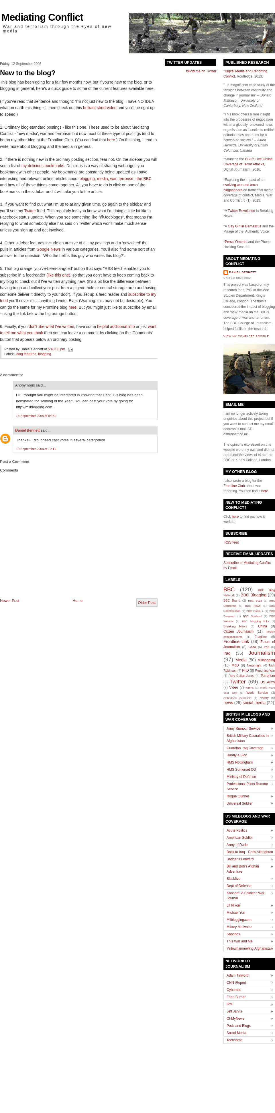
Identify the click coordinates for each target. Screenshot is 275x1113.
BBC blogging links (255, 621)
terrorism (126, 178)
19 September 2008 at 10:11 (36, 449)
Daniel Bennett (27, 430)
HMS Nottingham (240, 762)
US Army (267, 682)
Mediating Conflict (42, 17)
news (228, 702)
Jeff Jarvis (234, 1011)
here (111, 140)
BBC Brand (231, 600)
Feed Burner (236, 997)
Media (241, 660)
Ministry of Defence (241, 777)
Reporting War (265, 670)
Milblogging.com (239, 920)
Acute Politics (237, 830)
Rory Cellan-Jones (241, 675)
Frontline (261, 636)
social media (254, 702)
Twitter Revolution (241, 211)
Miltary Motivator (239, 927)
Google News (49, 249)
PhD (245, 670)
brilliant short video (100, 107)
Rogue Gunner (238, 796)
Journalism (261, 653)
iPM (230, 1004)
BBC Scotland (252, 616)
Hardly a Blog (237, 755)
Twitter (30, 210)
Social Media (236, 1033)
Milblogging (266, 660)
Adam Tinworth (238, 975)
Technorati (234, 1040)
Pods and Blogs (239, 1026)
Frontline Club (234, 486)
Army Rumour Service (243, 728)
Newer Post (9, 600)
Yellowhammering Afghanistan (249, 948)
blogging (87, 178)
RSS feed (231, 542)
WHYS (249, 687)
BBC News (252, 605)
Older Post (147, 602)
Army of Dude (237, 845)
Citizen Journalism (238, 631)
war (113, 178)
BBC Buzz (255, 600)
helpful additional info (116, 326)
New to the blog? (27, 73)
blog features (26, 354)
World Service (257, 692)
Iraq (227, 653)
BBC (229, 589)
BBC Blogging (253, 595)
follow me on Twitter (201, 71)
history (264, 698)
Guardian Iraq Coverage (245, 748)
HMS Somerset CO (241, 770)
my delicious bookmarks (42, 165)
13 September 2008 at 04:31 (36, 416)
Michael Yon (236, 913)
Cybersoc (234, 990)
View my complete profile (246, 336)
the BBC (144, 178)
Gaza (252, 647)
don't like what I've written (51, 326)
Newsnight (254, 665)
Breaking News (235, 626)
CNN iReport (236, 983)
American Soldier (240, 838)
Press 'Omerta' (236, 242)
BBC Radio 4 (254, 610)
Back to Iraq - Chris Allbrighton (250, 852)
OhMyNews (235, 1019)
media (102, 178)
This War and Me (240, 941)
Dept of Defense (239, 886)
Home (78, 600)
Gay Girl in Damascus (244, 226)
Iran (266, 647)
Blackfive (233, 879)
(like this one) (58, 275)
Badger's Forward (240, 859)
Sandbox (233, 934)
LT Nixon (233, 905)
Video (233, 687)
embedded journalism (237, 698)
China (262, 626)
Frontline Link (236, 641)
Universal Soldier (240, 803)
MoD (235, 665)
